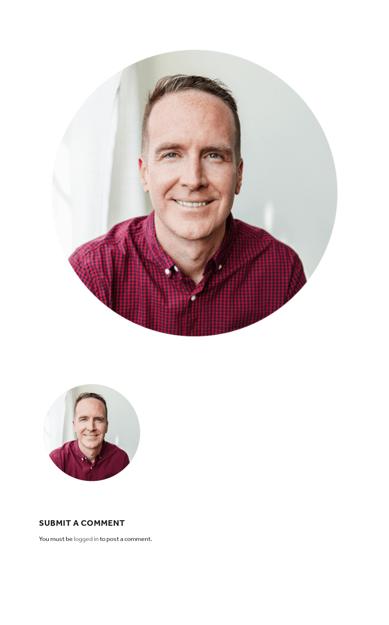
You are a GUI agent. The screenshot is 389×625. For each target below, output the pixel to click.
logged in (86, 539)
